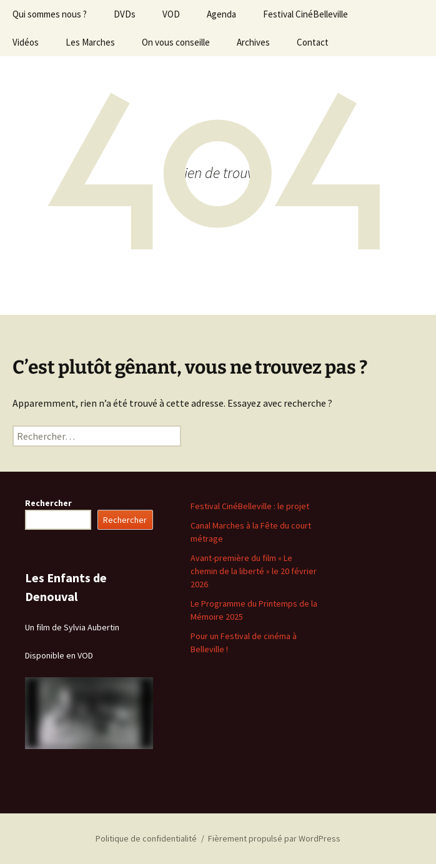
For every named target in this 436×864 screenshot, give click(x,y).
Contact (313, 42)
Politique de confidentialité (146, 838)
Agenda (221, 14)
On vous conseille (176, 42)
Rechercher (48, 503)
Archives (253, 42)
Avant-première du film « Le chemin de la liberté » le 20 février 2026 (254, 571)
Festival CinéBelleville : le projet (250, 506)
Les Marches (90, 42)
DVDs (125, 14)
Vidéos (25, 42)
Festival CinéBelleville (305, 14)
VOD (171, 14)
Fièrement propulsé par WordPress (274, 838)
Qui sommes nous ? (49, 14)
